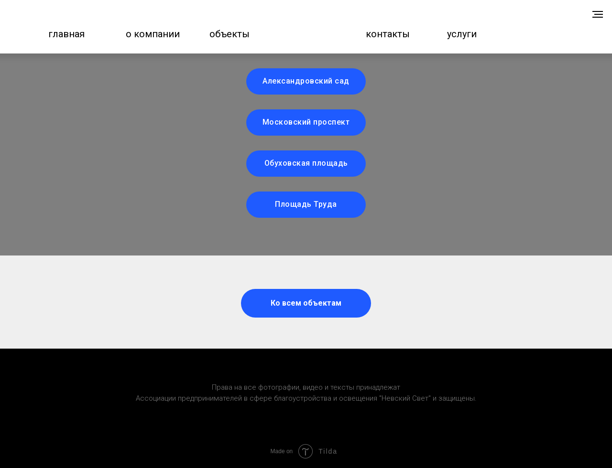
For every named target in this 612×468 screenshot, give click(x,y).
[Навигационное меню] (597, 14)
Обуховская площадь (306, 163)
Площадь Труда (306, 204)
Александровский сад (306, 80)
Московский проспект (306, 122)
